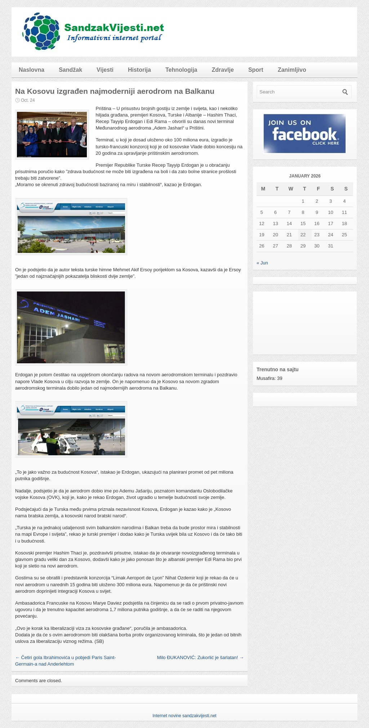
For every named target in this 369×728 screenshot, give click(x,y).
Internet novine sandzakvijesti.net (184, 715)
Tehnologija (181, 70)
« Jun (262, 263)
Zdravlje (223, 70)
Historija (139, 70)
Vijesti (105, 70)
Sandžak (70, 70)
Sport (255, 70)
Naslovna (31, 70)
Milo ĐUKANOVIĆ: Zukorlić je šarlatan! (200, 657)
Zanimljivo (292, 70)
